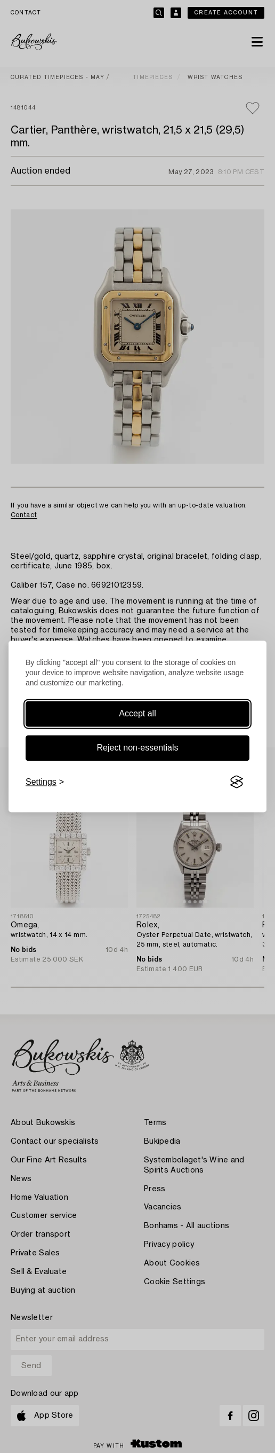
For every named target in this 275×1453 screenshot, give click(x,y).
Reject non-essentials (138, 747)
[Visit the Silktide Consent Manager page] (236, 782)
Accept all (137, 713)
